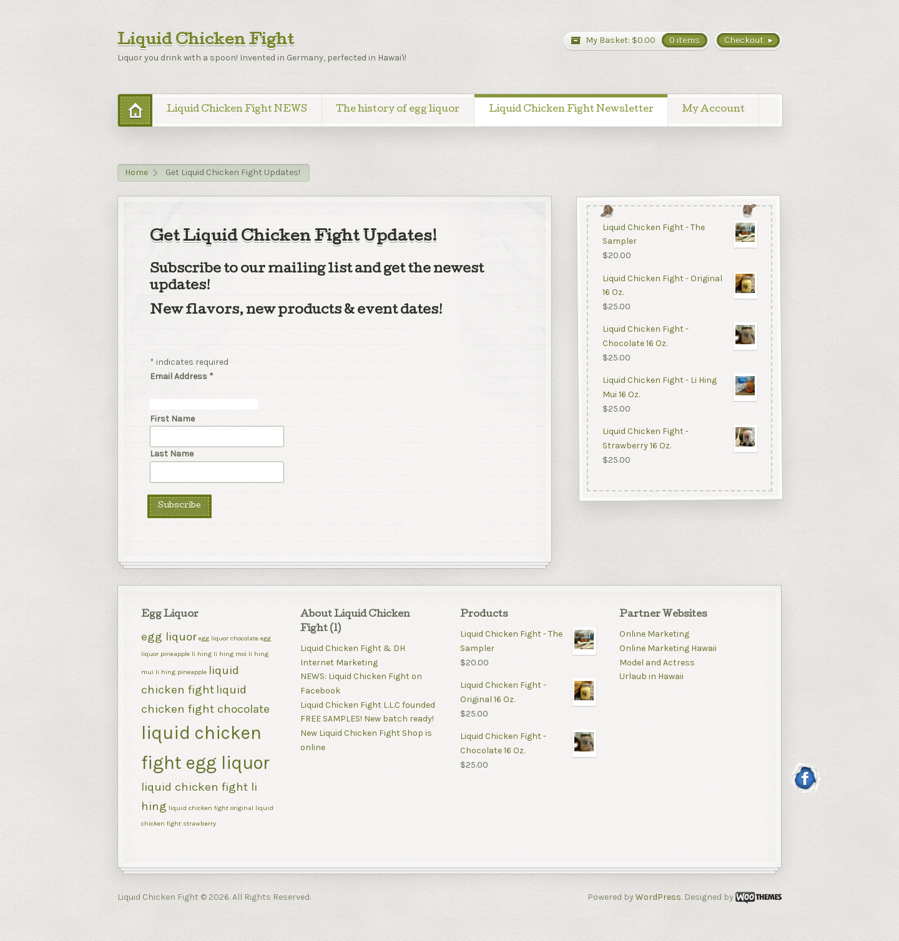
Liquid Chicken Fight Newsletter (571, 110)
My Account (713, 110)
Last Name (172, 453)
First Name (172, 418)
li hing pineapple (181, 672)
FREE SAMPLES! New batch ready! (367, 718)
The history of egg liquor (397, 110)
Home (136, 172)
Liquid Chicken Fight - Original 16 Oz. (679, 285)
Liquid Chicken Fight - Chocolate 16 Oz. (679, 336)
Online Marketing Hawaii (668, 648)
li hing (202, 654)
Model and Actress (657, 662)
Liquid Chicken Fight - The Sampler (679, 234)
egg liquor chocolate (228, 638)
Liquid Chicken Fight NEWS (237, 110)
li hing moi (230, 654)
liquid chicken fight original (211, 808)
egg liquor (169, 637)
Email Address (182, 376)
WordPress (658, 897)
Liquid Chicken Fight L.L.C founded (367, 705)
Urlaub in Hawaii (651, 676)
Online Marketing (654, 634)
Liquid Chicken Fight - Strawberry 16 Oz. (679, 438)
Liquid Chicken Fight (205, 41)
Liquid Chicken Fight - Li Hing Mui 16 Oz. (679, 387)
